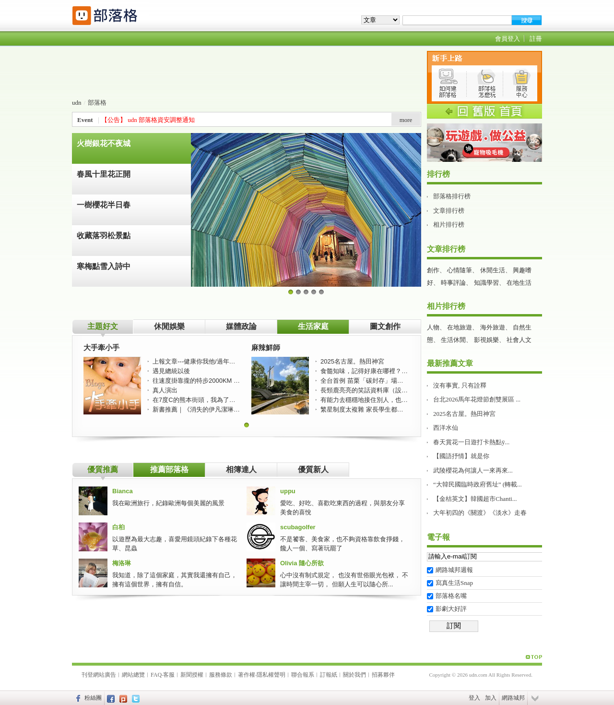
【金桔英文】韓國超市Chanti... (475, 498)
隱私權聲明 (271, 674)
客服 (169, 674)
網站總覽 (133, 674)
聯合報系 (302, 674)
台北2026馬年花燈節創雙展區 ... (476, 399)
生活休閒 (453, 339)
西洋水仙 (445, 427)
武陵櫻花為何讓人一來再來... (473, 470)
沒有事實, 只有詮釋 (459, 385)
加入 (490, 697)
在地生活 (519, 282)
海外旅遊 (492, 327)
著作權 (246, 674)
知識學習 (486, 282)
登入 (474, 697)
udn (77, 102)
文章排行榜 (448, 210)
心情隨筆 (459, 270)
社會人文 (519, 339)
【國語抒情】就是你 (461, 456)
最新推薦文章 (450, 363)
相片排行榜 (448, 224)
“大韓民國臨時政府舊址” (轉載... (477, 484)
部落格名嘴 (451, 595)
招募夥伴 (383, 674)
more (406, 119)
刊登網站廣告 (99, 674)
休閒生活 (492, 270)
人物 (433, 327)
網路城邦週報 (454, 569)
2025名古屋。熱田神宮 (464, 413)
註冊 (536, 38)
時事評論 (453, 282)
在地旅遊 (459, 327)
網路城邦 (513, 697)
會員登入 (507, 38)
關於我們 (354, 674)
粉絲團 (93, 697)
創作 (433, 270)
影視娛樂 (486, 339)
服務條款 (220, 674)
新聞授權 (191, 674)
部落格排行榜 (452, 196)
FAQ (156, 674)
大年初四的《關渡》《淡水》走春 (480, 512)
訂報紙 (328, 674)
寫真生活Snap (454, 582)
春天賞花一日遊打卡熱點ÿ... (471, 442)
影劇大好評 (451, 608)
